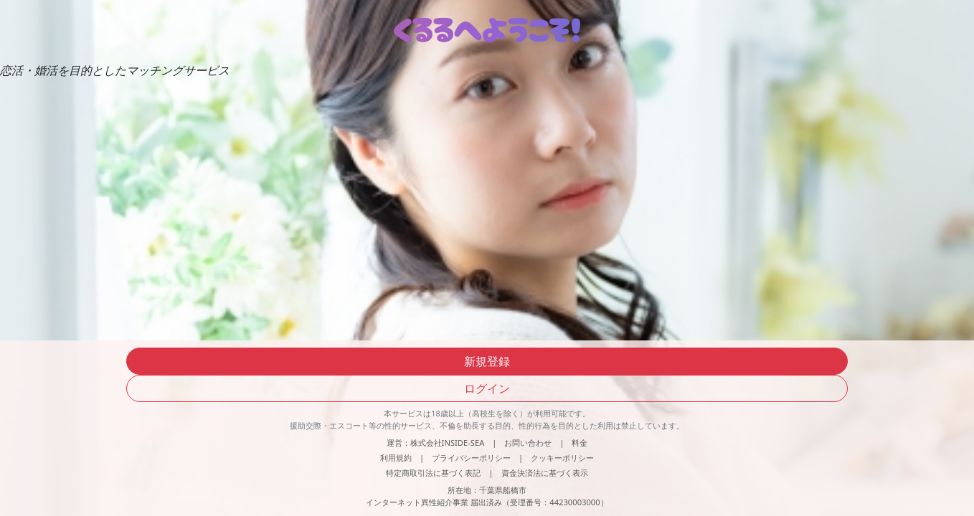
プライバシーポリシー (471, 457)
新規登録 (487, 361)
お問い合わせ (528, 442)
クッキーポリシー (562, 457)
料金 (579, 442)
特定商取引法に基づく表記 (433, 472)
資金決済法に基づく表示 (544, 472)
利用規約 (396, 457)
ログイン (487, 388)
